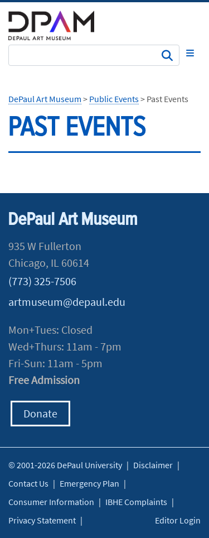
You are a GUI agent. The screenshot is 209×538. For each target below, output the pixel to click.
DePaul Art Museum (44, 98)
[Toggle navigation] (190, 53)
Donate (40, 413)
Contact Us (28, 483)
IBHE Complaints (136, 501)
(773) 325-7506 (42, 281)
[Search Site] (93, 55)
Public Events (114, 98)
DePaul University (58, 25)
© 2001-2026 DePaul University (65, 464)
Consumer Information (51, 501)
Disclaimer (153, 464)
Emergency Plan (89, 483)
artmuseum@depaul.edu (66, 302)
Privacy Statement (42, 520)
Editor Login (178, 520)
